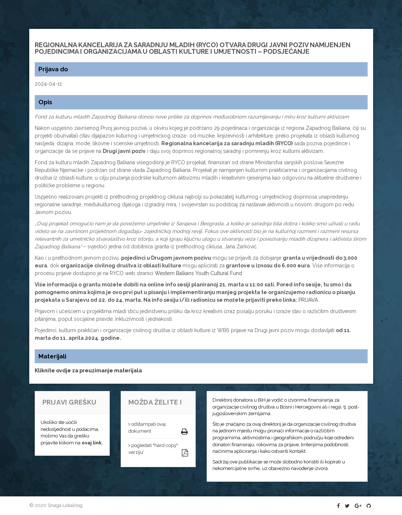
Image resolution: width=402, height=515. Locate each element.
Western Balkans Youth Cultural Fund (198, 273)
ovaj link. (92, 443)
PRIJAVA (308, 300)
